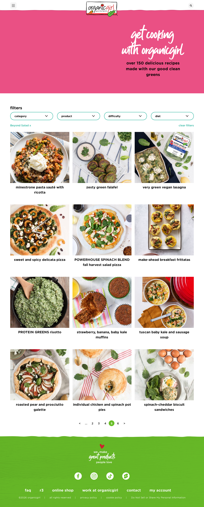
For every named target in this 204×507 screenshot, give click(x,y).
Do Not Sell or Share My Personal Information (158, 497)
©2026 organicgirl (29, 497)
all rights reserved (60, 497)
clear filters (186, 125)
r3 (42, 490)
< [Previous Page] (80, 423)
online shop (63, 490)
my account (160, 490)
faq (28, 490)
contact (134, 490)
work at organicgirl (100, 490)
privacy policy (88, 497)
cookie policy (114, 497)
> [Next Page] (124, 423)
